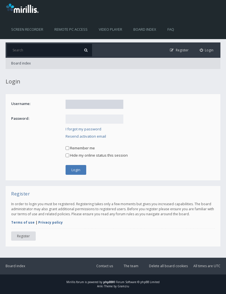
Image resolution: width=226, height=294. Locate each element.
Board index (144, 29)
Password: (20, 118)
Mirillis (70, 282)
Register (23, 236)
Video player (110, 29)
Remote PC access (71, 29)
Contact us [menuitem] (104, 266)
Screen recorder (27, 29)
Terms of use (23, 222)
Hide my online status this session (97, 155)
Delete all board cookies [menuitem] (168, 266)
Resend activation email (86, 136)
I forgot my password (83, 129)
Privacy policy (50, 222)
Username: (20, 103)
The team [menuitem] (131, 266)
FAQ (170, 29)
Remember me (80, 147)
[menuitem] (206, 50)
